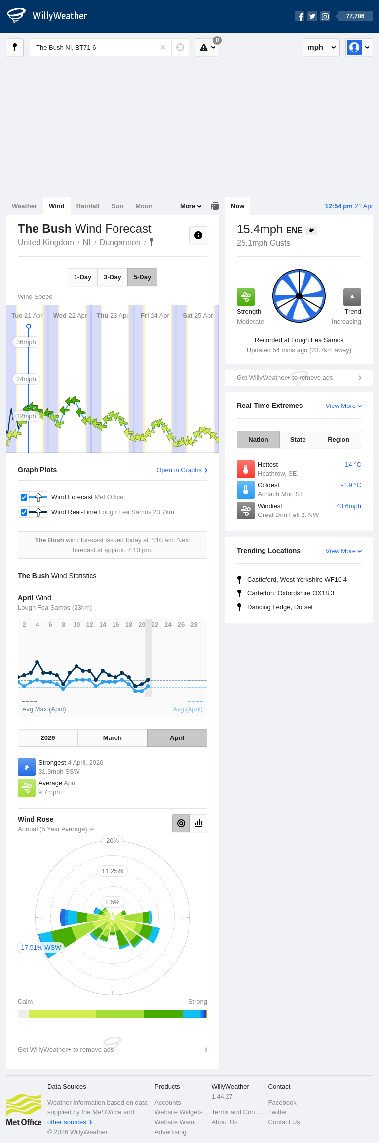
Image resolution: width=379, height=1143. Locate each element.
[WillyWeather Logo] (52, 16)
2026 (48, 737)
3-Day (112, 277)
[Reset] (163, 47)
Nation (258, 439)
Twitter (277, 1112)
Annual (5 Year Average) (52, 829)
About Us (224, 1122)
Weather (24, 206)
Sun (118, 206)
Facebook (282, 1102)
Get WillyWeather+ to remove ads (285, 377)
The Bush (151, 242)
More (187, 206)
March (112, 737)
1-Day (82, 277)
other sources (66, 1122)
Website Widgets (178, 1112)
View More (341, 405)
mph (315, 47)
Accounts (167, 1102)
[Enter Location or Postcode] (109, 47)
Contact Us (284, 1122)
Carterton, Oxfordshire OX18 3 (290, 593)
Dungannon (120, 242)
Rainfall (88, 206)
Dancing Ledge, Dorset (280, 607)
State (298, 439)
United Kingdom (46, 242)
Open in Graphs (179, 470)
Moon (143, 206)
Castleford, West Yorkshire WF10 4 (297, 579)
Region (338, 439)
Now (237, 206)
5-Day (142, 277)
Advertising (170, 1132)
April (177, 737)
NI (87, 242)
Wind (57, 206)
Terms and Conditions (236, 1112)
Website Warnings (179, 1122)
